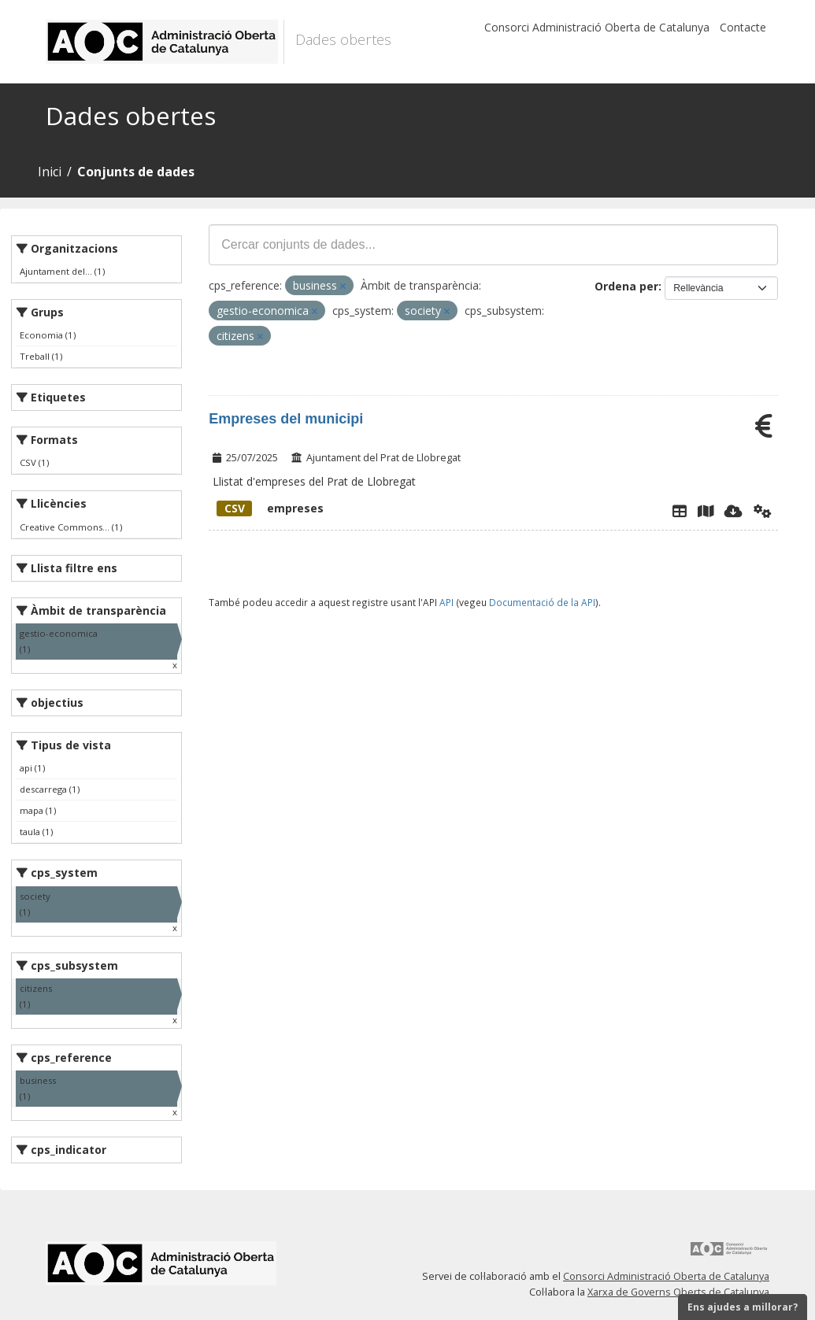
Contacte (743, 27)
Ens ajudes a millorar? (742, 1307)
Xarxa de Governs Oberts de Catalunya (678, 1292)
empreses (270, 508)
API (446, 602)
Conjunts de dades (135, 171)
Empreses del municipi (286, 419)
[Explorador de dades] (679, 510)
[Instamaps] (705, 510)
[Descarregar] (733, 510)
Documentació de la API (542, 602)
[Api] (763, 510)
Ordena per (626, 286)
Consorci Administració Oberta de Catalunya (596, 27)
